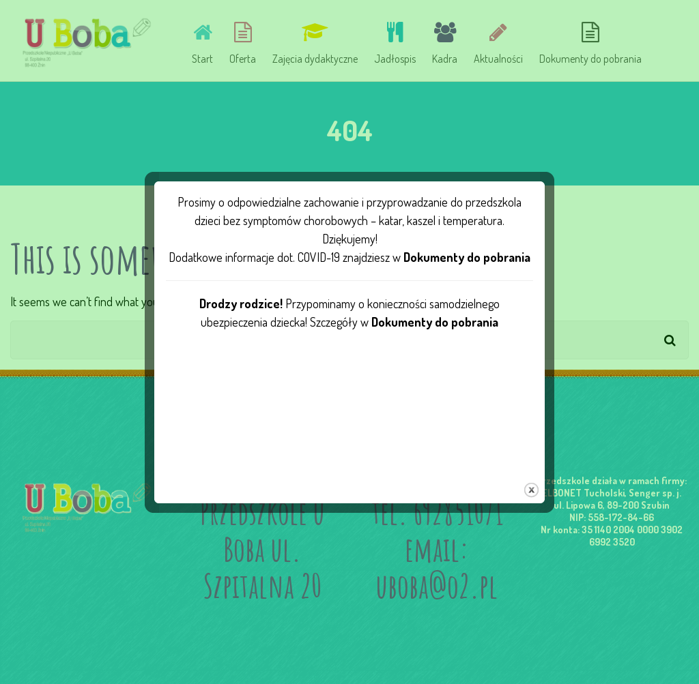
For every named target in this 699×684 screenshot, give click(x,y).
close (531, 481)
